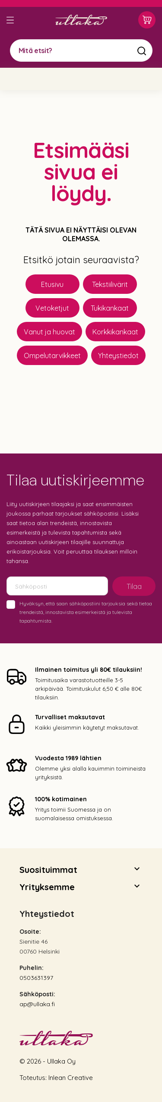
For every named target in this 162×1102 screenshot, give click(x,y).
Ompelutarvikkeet (52, 355)
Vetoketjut (52, 308)
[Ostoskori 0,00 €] (147, 19)
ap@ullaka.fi (37, 1004)
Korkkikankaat (115, 331)
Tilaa (134, 586)
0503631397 (36, 978)
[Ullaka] (81, 20)
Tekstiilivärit (110, 284)
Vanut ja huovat (49, 331)
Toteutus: (33, 1078)
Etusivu (52, 284)
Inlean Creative (70, 1078)
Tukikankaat (110, 308)
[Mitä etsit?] (81, 50)
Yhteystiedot (118, 355)
